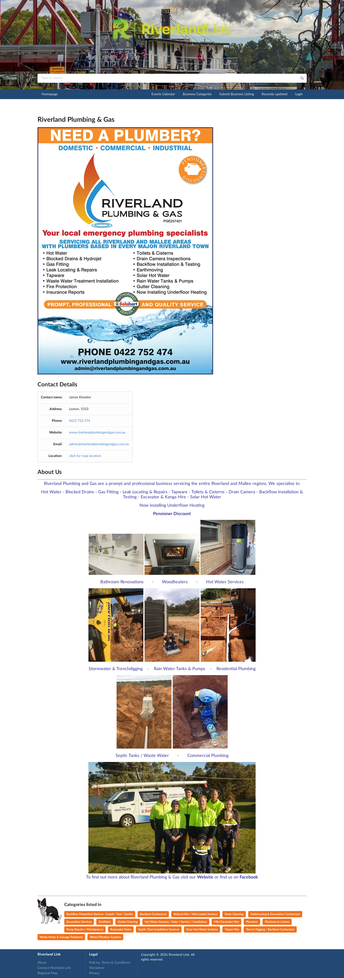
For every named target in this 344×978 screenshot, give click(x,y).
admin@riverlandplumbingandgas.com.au (99, 444)
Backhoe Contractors (153, 914)
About (42, 962)
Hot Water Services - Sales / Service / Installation (176, 921)
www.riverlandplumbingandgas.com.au (97, 432)
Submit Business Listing (236, 94)
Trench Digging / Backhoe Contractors (270, 929)
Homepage (50, 94)
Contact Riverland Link (54, 968)
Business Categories (197, 94)
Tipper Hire (232, 929)
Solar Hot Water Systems (202, 929)
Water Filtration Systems (105, 937)
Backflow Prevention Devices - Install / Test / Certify (99, 914)
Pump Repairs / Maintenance (84, 929)
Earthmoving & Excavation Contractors (275, 914)
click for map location (85, 456)
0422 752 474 (79, 420)
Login (299, 94)
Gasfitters (105, 921)
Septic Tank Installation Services (158, 929)
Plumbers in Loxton (277, 921)
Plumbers (252, 921)
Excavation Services (78, 921)
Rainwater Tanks (120, 929)
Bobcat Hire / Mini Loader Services (196, 914)
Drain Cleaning (234, 914)
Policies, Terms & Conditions (109, 962)
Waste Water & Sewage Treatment (61, 937)
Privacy (94, 973)
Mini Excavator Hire (226, 921)
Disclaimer (96, 968)
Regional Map (48, 973)
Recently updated (274, 94)
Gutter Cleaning (128, 921)
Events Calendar (163, 94)
